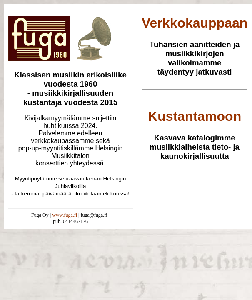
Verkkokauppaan (194, 22)
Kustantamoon (194, 116)
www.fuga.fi (64, 215)
